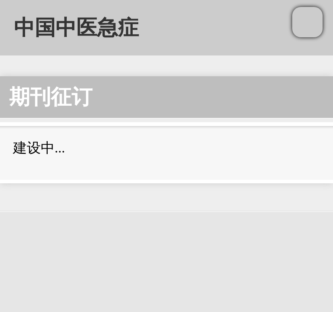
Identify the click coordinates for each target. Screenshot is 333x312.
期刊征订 (50, 96)
